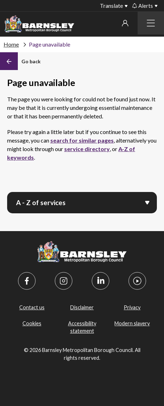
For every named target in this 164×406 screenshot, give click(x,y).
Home (11, 44)
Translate (111, 5)
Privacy (132, 307)
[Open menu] (147, 202)
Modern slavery (132, 323)
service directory (87, 148)
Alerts (142, 5)
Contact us (32, 307)
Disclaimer (82, 307)
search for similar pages (82, 140)
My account (125, 23)
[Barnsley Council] (39, 25)
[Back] (20, 61)
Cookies (31, 323)
